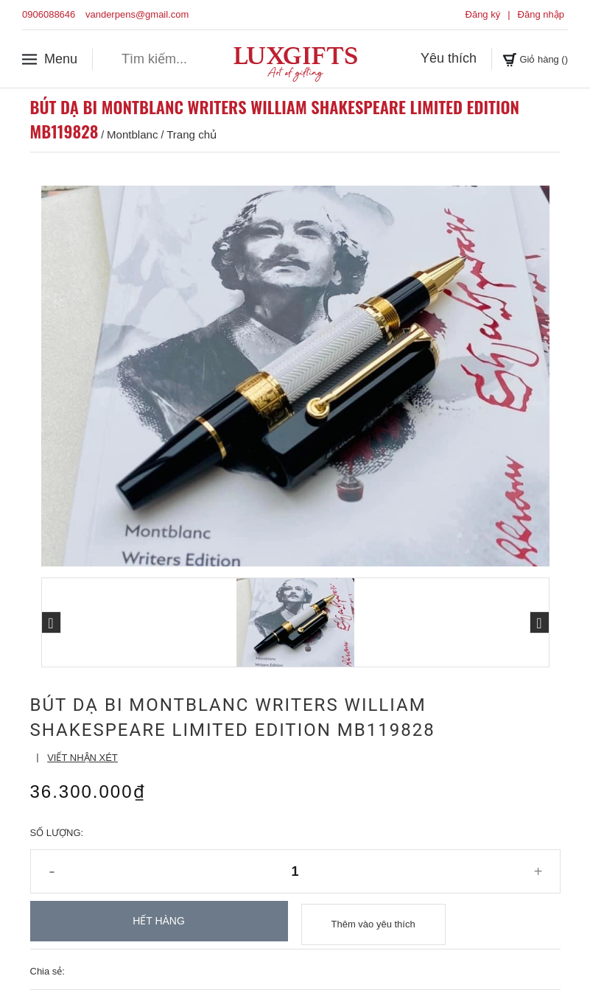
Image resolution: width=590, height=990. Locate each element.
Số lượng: (57, 832)
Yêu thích (429, 58)
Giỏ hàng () (525, 58)
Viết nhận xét (82, 757)
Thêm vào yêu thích (373, 921)
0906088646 (48, 14)
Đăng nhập (541, 14)
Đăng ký (483, 14)
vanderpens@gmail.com (137, 14)
